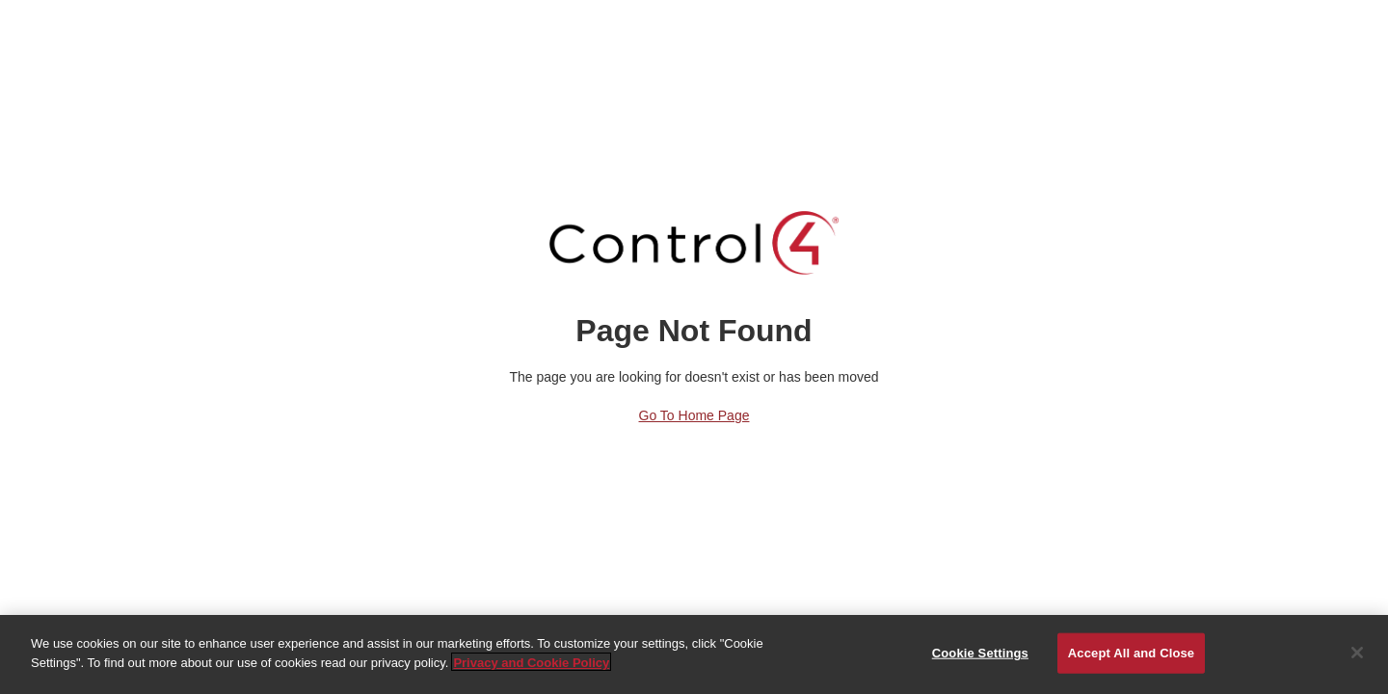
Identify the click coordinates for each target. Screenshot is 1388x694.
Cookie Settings (980, 653)
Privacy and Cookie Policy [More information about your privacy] (531, 662)
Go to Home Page (694, 415)
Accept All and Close (1131, 653)
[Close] (1357, 653)
